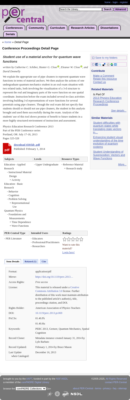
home (107, 2)
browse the (9, 388)
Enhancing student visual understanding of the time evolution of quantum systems (108, 142)
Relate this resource (105, 78)
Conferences (14, 27)
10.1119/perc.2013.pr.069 (48, 313)
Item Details (12, 261)
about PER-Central (83, 388)
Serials (10, 34)
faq (114, 388)
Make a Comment (103, 75)
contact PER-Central (116, 382)
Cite (44, 261)
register (124, 2)
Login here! (68, 252)
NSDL (64, 378)
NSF (58, 378)
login (115, 2)
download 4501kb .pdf (27, 144)
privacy (107, 388)
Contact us (99, 82)
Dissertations (109, 27)
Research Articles (83, 27)
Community (36, 27)
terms (98, 388)
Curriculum (57, 27)
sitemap (122, 388)
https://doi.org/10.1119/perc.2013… (54, 276)
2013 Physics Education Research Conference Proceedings (107, 101)
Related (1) (30, 261)
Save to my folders (104, 58)
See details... (118, 110)
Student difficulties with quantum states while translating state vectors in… (107, 127)
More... (122, 164)
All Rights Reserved (116, 378)
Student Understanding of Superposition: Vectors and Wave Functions (109, 155)
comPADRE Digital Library (35, 382)
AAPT (29, 378)
